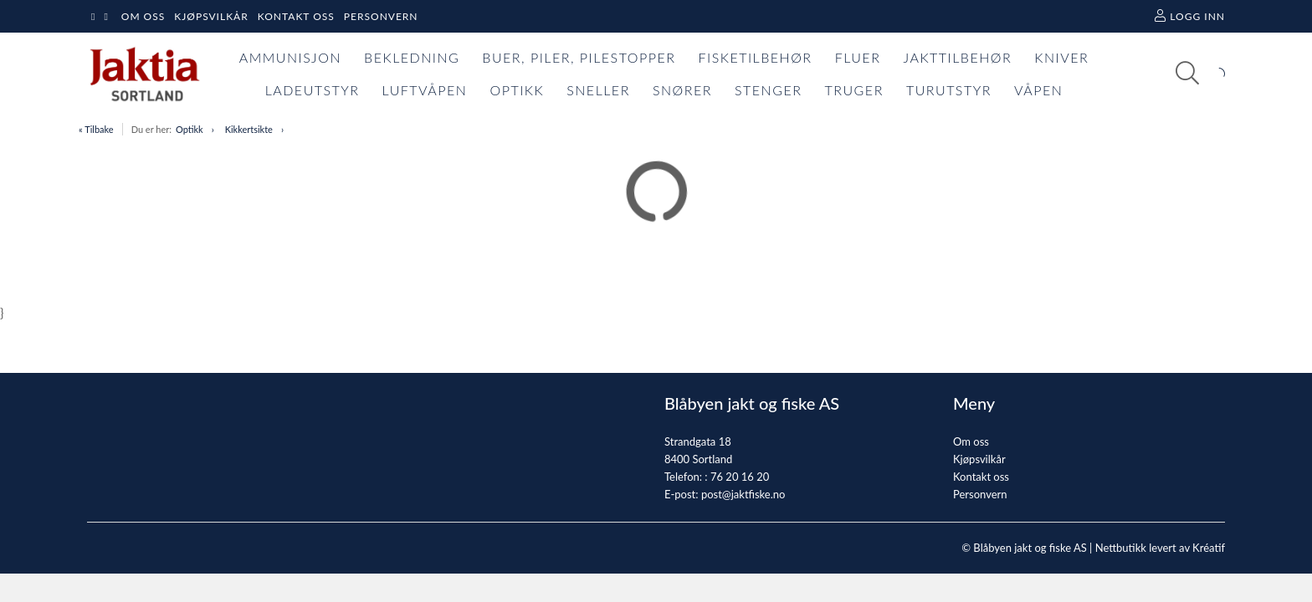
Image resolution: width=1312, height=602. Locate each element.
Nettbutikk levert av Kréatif (1160, 547)
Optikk (189, 129)
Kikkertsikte (249, 129)
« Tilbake (96, 129)
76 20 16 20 (739, 476)
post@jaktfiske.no (743, 494)
